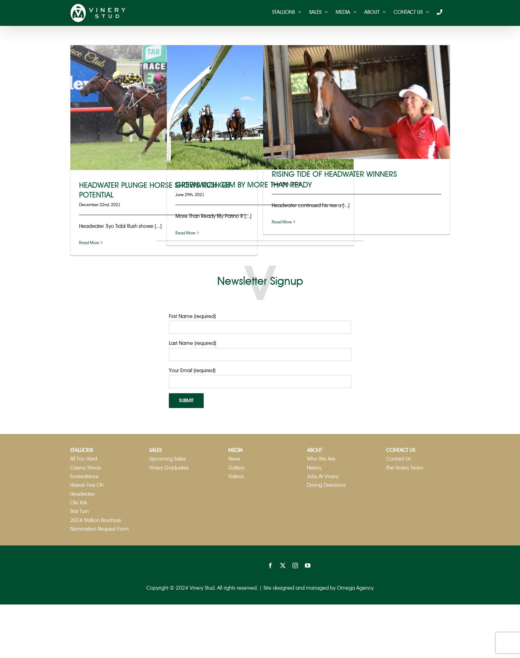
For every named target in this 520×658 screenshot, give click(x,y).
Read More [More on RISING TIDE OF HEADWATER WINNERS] (282, 222)
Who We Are (321, 459)
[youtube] (307, 565)
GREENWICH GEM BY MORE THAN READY (243, 185)
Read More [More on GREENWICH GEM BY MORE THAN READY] (185, 233)
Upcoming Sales (167, 459)
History (314, 468)
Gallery (236, 468)
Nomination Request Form (99, 529)
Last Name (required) (192, 343)
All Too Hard (83, 459)
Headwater (82, 494)
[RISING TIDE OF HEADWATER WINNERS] (356, 102)
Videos (236, 476)
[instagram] (295, 565)
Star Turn (79, 511)
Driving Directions (326, 485)
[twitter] (283, 565)
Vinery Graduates (169, 468)
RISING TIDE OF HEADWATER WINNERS (334, 174)
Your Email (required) (192, 370)
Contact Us (398, 459)
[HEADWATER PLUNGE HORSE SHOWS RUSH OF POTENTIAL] (163, 107)
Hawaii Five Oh (87, 485)
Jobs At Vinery (322, 476)
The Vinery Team (404, 468)
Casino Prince (85, 468)
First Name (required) (192, 316)
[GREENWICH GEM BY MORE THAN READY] (260, 107)
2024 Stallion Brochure (95, 520)
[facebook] (270, 565)
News (234, 459)
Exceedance (84, 476)
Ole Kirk (78, 503)
